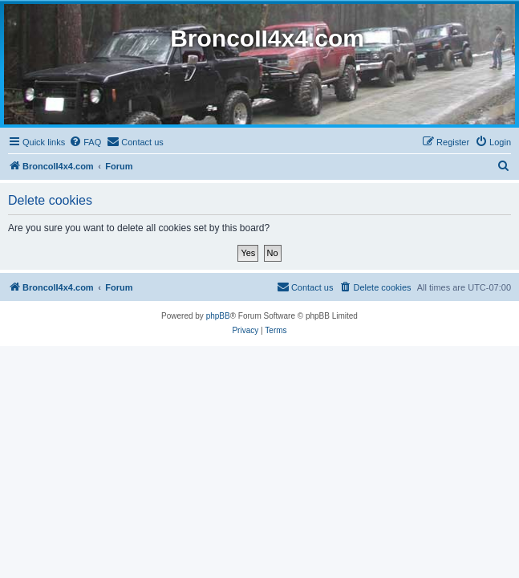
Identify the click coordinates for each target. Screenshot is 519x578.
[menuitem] (85, 142)
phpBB (218, 315)
